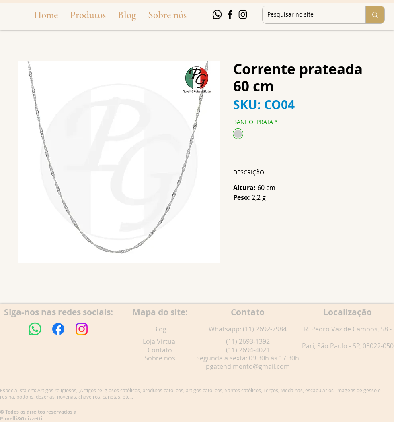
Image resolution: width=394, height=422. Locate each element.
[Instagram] (242, 14)
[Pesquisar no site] (308, 14)
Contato (160, 349)
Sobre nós (159, 358)
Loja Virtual (160, 341)
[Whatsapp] (217, 14)
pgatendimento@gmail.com (248, 366)
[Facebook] (230, 14)
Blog (159, 329)
